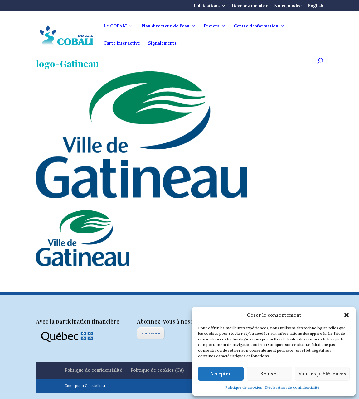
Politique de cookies (243, 387)
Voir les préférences (322, 374)
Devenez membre (250, 5)
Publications (207, 5)
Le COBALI (115, 26)
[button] (346, 315)
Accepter (220, 374)
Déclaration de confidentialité (292, 387)
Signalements (162, 43)
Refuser (269, 374)
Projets (211, 26)
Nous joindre (288, 5)
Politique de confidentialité (93, 370)
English (315, 5)
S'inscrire (150, 333)
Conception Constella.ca (85, 385)
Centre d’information (256, 26)
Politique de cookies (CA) (157, 370)
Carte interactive (122, 43)
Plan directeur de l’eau (165, 26)
